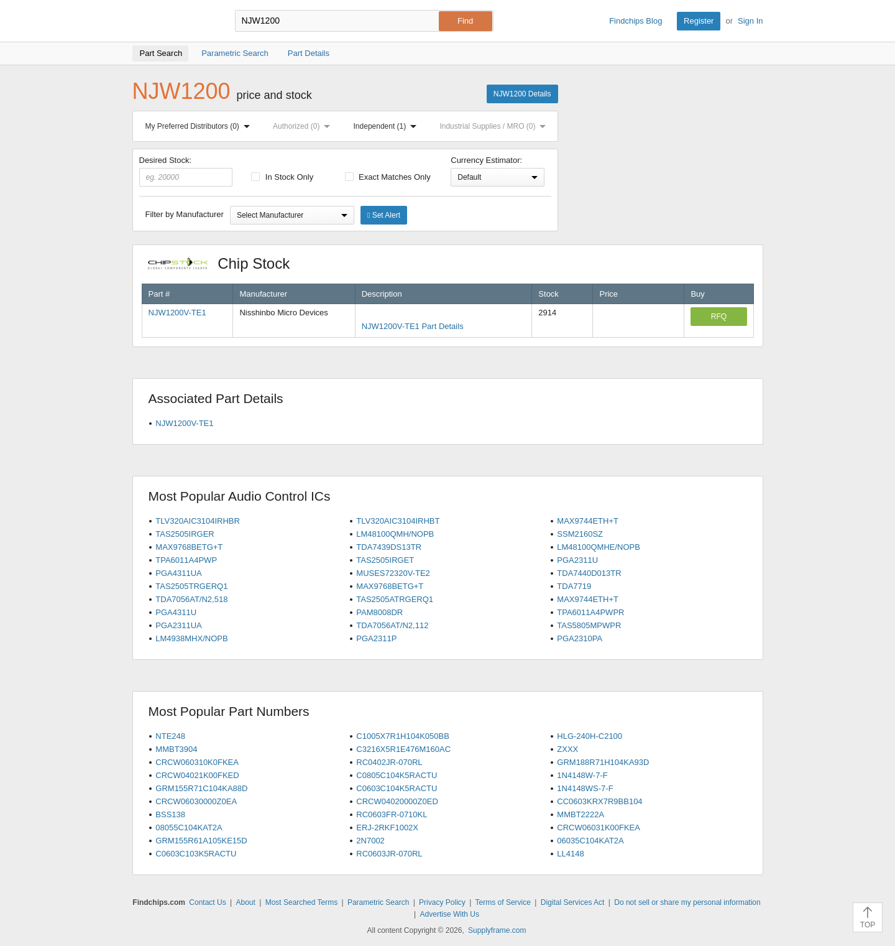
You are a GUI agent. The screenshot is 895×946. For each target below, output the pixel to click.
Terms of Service (503, 902)
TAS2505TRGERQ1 (191, 586)
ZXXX (567, 749)
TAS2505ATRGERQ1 (394, 599)
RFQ (719, 316)
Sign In (750, 21)
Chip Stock (225, 263)
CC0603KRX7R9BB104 (599, 801)
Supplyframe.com (497, 930)
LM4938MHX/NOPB (191, 638)
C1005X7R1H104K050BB (402, 736)
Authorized (304, 126)
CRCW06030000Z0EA (196, 801)
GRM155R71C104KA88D (201, 788)
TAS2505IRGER (184, 534)
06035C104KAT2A (590, 840)
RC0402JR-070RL (389, 762)
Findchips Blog (635, 21)
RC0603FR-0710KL (391, 814)
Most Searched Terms (301, 902)
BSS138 (170, 814)
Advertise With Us (449, 914)
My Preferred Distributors (200, 126)
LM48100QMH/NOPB (395, 534)
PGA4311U (175, 612)
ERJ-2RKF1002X (387, 827)
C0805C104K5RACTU (396, 775)
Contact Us (207, 902)
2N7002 (370, 840)
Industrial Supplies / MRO (495, 126)
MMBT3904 (176, 749)
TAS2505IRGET (385, 560)
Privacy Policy (442, 902)
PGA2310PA (579, 638)
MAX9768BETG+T (189, 547)
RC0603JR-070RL (389, 853)
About (245, 902)
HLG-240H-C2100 (589, 736)
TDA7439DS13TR (388, 547)
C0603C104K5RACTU (396, 788)
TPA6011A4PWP (186, 560)
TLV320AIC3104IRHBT (397, 521)
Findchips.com (172, 21)
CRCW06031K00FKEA (598, 827)
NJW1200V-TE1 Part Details (413, 326)
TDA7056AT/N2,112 (392, 625)
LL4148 (570, 853)
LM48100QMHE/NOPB (598, 547)
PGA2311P (376, 638)
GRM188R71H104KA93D (603, 762)
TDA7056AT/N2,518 (191, 599)
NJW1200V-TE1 (177, 312)
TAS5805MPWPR (589, 625)
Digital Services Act (573, 902)
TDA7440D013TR (589, 573)
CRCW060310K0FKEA (197, 762)
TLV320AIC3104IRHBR (197, 521)
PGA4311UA (178, 573)
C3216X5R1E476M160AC (403, 749)
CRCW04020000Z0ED (397, 801)
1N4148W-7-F (582, 775)
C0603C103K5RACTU (195, 853)
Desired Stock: (186, 171)
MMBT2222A (580, 814)
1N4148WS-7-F (585, 788)
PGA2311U (577, 560)
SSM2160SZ (580, 534)
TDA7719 (574, 586)
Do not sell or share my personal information (687, 902)
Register (699, 21)
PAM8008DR (379, 612)
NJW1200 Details (522, 94)
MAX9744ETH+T (587, 521)
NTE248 (170, 736)
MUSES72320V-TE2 (393, 573)
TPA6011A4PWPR (590, 612)
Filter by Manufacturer (184, 214)
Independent (388, 126)
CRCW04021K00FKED (197, 775)
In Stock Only (282, 177)
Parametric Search (378, 902)
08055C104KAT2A (188, 827)
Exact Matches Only (388, 177)
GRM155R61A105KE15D (201, 840)
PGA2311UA (178, 625)
